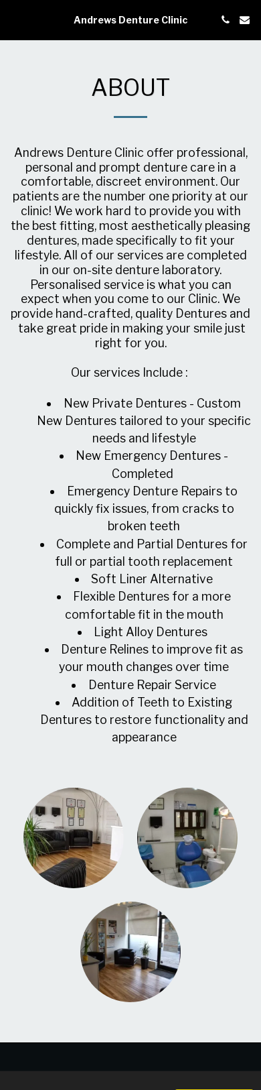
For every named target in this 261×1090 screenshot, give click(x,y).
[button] (14, 19)
